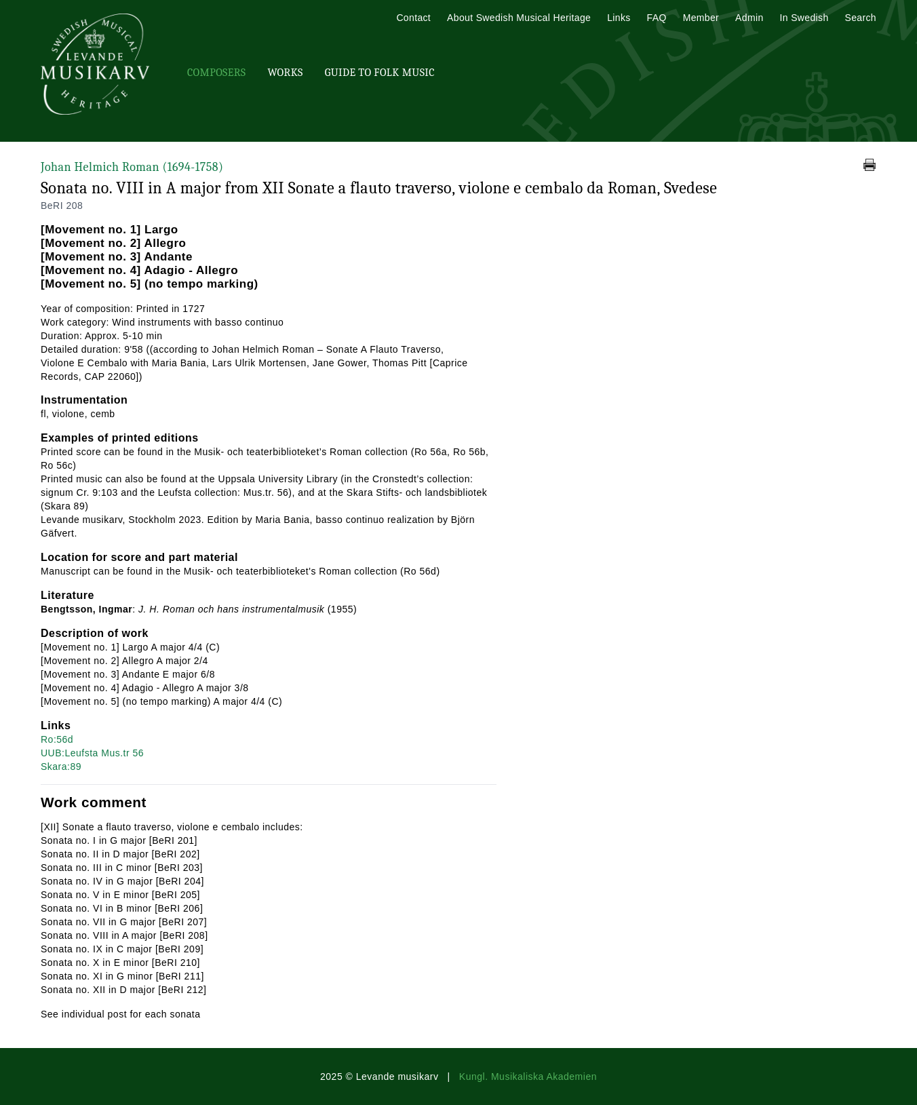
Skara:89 (61, 766)
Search (860, 17)
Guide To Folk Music (380, 72)
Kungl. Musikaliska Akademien (528, 1076)
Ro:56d (57, 739)
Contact (413, 17)
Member (701, 17)
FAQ (657, 17)
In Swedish (804, 17)
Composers (216, 72)
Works (285, 72)
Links (618, 17)
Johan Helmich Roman (132, 167)
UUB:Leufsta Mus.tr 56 (92, 753)
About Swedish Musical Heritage (519, 17)
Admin (749, 17)
